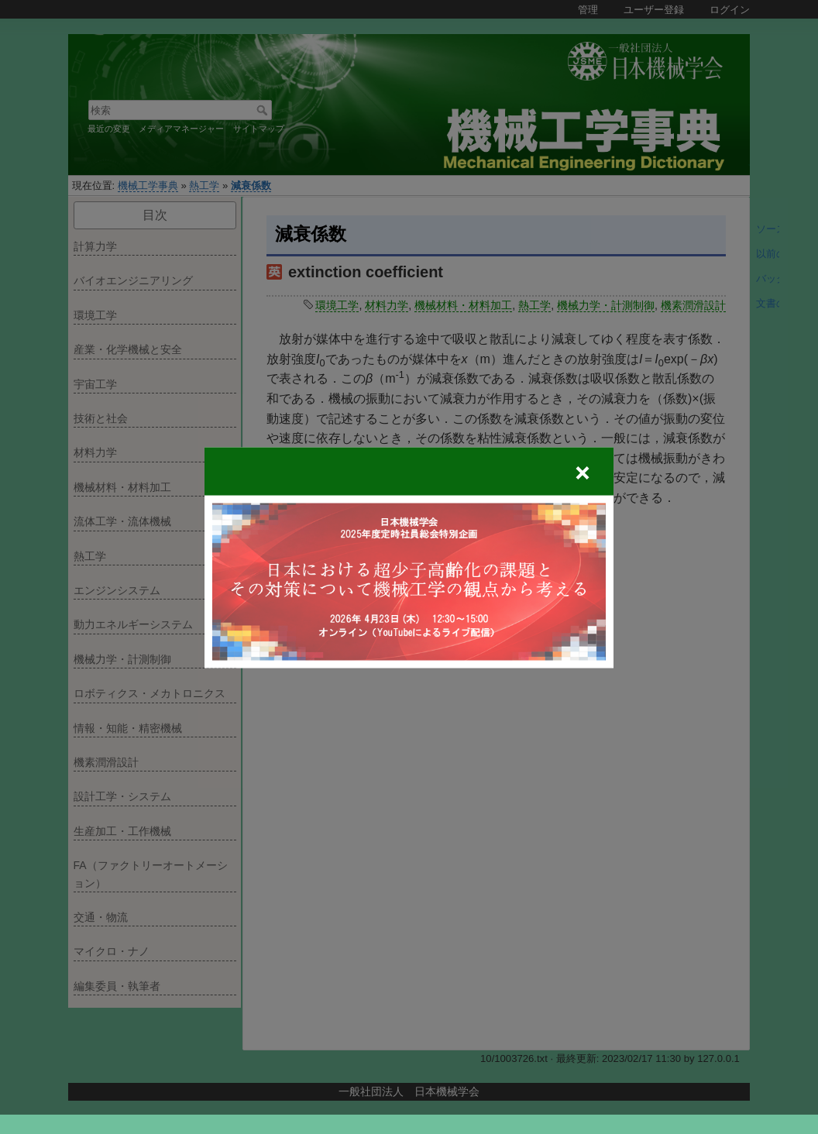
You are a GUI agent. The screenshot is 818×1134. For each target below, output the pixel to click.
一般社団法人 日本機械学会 (409, 1091)
